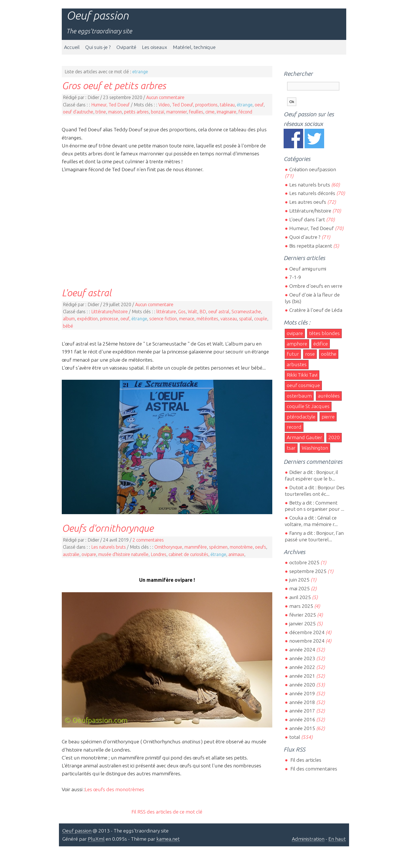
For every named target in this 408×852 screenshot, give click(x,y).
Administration (308, 839)
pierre (328, 416)
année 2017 (302, 710)
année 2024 (302, 649)
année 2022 (302, 667)
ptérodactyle (301, 416)
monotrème (241, 547)
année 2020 (302, 684)
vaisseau (228, 318)
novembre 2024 (306, 640)
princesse (109, 318)
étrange (244, 104)
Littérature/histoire (109, 311)
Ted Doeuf (182, 104)
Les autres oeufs (307, 202)
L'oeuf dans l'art (307, 219)
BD (202, 311)
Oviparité (126, 47)
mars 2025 (301, 606)
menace (186, 318)
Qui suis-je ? (98, 47)
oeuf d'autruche (78, 111)
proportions (206, 104)
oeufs (260, 547)
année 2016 (302, 719)
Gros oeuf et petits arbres (114, 85)
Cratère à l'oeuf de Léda (315, 310)
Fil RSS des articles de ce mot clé (166, 811)
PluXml (96, 839)
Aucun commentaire (165, 97)
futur (293, 354)
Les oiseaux (154, 47)
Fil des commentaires (313, 768)
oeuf (259, 104)
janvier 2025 (302, 623)
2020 (334, 437)
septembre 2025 (307, 571)
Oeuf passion (97, 15)
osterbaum (299, 395)
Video (164, 104)
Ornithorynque (168, 547)
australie (71, 554)
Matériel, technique (194, 47)
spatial (245, 318)
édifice (320, 343)
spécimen (218, 547)
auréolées (329, 395)
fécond (245, 111)
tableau (227, 104)
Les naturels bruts (108, 547)
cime (209, 111)
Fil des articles (305, 760)
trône (100, 111)
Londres (158, 554)
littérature (166, 311)
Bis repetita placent (310, 245)
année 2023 (302, 658)
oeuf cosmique (303, 385)
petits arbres (136, 111)
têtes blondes (324, 333)
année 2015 (302, 728)
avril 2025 (300, 597)
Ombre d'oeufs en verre (315, 286)
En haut (337, 839)
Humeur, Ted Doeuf (110, 104)
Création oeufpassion (312, 169)
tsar (291, 447)
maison (115, 111)
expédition (87, 318)
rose (310, 354)
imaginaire (226, 111)
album (69, 318)
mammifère (195, 547)
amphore (297, 343)
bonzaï (157, 111)
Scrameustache (246, 311)
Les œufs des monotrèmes (114, 789)
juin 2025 (299, 579)
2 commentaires (148, 539)
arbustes (297, 364)
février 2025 (302, 614)
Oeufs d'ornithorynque (108, 528)
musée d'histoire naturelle (123, 554)
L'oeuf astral (86, 292)
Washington (315, 447)
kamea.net (168, 839)
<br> (167, 226)
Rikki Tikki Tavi (302, 374)
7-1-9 (295, 277)
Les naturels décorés (312, 193)
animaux (236, 554)
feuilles (196, 111)
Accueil (72, 47)
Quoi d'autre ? (304, 237)
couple (260, 318)
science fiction (163, 318)
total (295, 737)
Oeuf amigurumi (307, 268)
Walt (192, 311)
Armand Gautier (304, 437)
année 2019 (302, 693)
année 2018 (302, 702)
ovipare (89, 554)
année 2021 (302, 676)
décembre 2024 (306, 632)
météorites (207, 318)
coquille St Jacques (308, 406)
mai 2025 (299, 588)
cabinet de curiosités (188, 554)
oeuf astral (218, 311)
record (294, 427)
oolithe (328, 354)
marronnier (176, 111)
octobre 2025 (304, 562)
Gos (182, 311)
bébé (68, 326)
